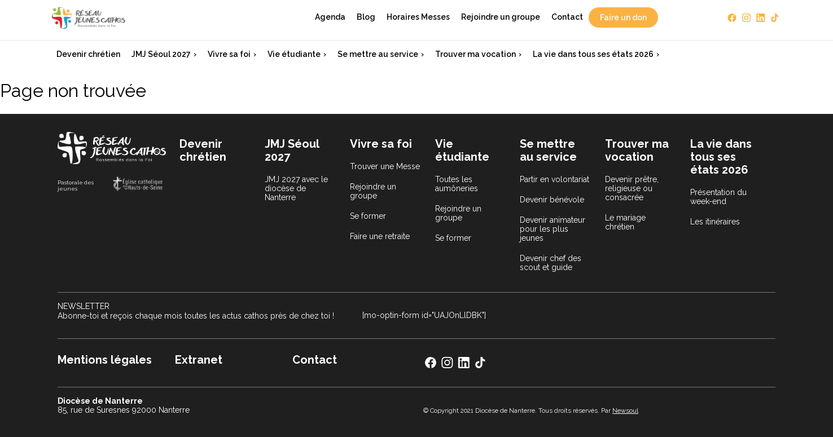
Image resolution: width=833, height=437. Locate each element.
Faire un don (623, 17)
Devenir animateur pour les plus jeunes (552, 228)
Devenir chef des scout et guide (550, 263)
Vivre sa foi (229, 54)
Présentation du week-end (718, 197)
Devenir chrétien (88, 54)
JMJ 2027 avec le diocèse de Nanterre (296, 188)
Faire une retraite (380, 236)
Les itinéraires (715, 221)
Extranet (198, 360)
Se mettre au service (377, 54)
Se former (368, 215)
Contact (567, 16)
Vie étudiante (294, 54)
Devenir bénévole (552, 199)
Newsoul (625, 410)
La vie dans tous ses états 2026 (593, 54)
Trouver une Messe (385, 166)
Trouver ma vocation (475, 54)
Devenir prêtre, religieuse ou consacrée (632, 188)
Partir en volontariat (554, 179)
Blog (366, 16)
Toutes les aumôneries (456, 184)
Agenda (330, 16)
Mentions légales (105, 360)
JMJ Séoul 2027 (161, 54)
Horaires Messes (418, 16)
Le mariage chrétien (625, 222)
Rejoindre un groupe (500, 16)
